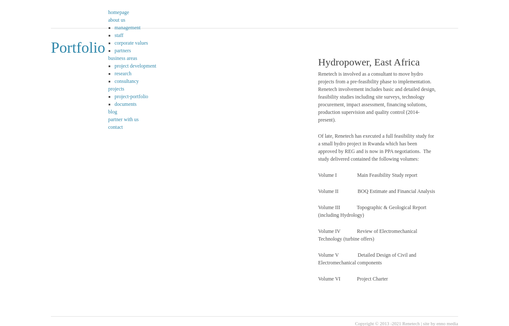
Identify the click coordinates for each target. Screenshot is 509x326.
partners (123, 51)
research (123, 74)
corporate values (131, 43)
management (127, 28)
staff (119, 35)
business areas (122, 58)
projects (116, 89)
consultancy (127, 81)
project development (135, 66)
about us (116, 20)
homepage (118, 12)
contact (115, 127)
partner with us (123, 119)
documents (126, 104)
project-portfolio (131, 96)
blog (112, 112)
